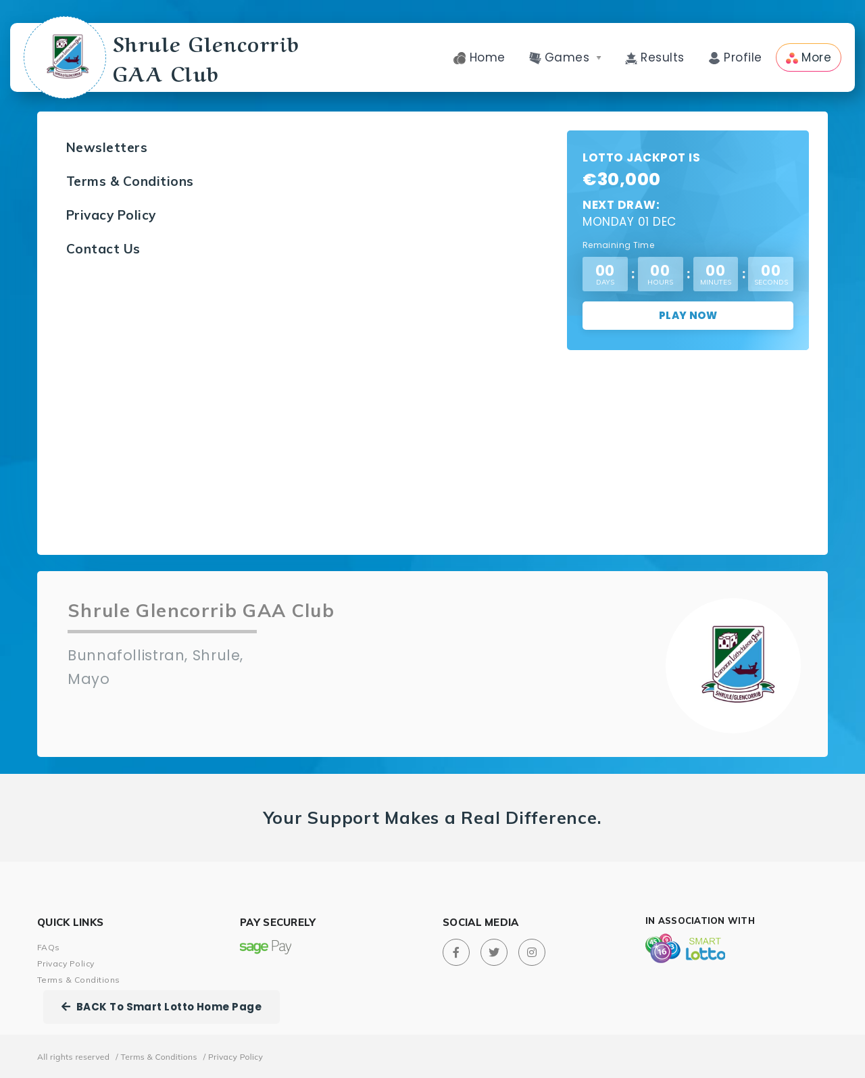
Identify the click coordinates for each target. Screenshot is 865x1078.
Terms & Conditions (130, 181)
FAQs (48, 947)
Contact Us (103, 249)
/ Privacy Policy (233, 1057)
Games (565, 57)
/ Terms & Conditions (156, 1057)
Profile (735, 57)
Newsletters (106, 147)
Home (479, 57)
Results (655, 57)
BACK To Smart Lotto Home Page (161, 1007)
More (808, 57)
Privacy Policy (111, 215)
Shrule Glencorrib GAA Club (164, 57)
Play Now (688, 315)
